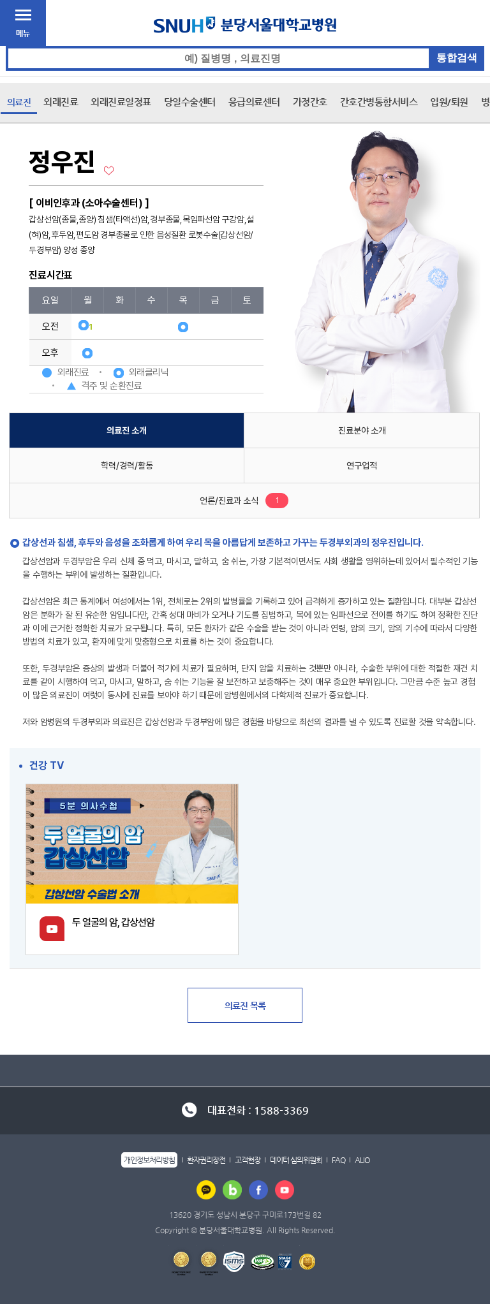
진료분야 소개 (362, 430)
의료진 (19, 102)
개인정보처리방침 (149, 1159)
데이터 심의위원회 (296, 1159)
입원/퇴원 (449, 101)
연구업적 (361, 465)
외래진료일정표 (121, 101)
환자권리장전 (206, 1159)
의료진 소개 (127, 430)
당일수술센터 (190, 101)
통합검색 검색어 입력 (245, 46)
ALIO (362, 1159)
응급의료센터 (254, 101)
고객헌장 (247, 1159)
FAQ (338, 1159)
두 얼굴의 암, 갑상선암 (113, 922)
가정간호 (310, 101)
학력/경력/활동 (127, 465)
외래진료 (60, 101)
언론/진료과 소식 (229, 500)
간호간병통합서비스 (379, 101)
